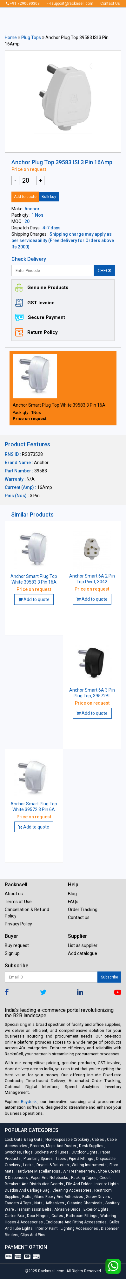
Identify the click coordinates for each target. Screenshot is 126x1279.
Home (11, 37)
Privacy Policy (18, 923)
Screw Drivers (97, 1196)
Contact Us (110, 3)
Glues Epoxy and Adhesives (58, 1196)
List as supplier (82, 945)
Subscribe (109, 977)
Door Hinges (37, 1216)
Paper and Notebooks (49, 1177)
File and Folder (78, 1184)
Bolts (26, 1196)
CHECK (104, 270)
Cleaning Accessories (71, 1190)
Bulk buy (49, 196)
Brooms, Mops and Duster (52, 1146)
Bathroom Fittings (81, 1216)
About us (14, 893)
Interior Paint (46, 1228)
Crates (57, 1216)
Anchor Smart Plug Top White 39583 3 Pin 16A (59, 405)
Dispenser (109, 1228)
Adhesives (54, 1203)
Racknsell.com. (51, 1271)
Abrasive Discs (67, 1209)
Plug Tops (31, 37)
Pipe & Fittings (80, 1158)
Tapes (60, 1158)
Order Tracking (82, 909)
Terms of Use (18, 901)
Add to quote (25, 196)
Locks (28, 1165)
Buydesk (29, 1101)
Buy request (17, 945)
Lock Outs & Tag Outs (24, 1139)
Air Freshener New (78, 1171)
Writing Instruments (89, 1165)
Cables (97, 1139)
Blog (72, 893)
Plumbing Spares (38, 1158)
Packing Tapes (83, 1177)
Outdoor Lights (84, 1152)
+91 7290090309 (23, 3)
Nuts (37, 1203)
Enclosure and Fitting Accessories (76, 1222)
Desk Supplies (90, 1146)
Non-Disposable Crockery (66, 1139)
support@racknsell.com (70, 3)
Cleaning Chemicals (84, 1203)
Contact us (79, 917)
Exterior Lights (95, 1209)
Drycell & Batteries (52, 1165)
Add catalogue (82, 953)
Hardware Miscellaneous (38, 1171)
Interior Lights (106, 1184)
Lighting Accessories (79, 1228)
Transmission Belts (33, 1209)
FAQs (73, 901)
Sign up (12, 953)
